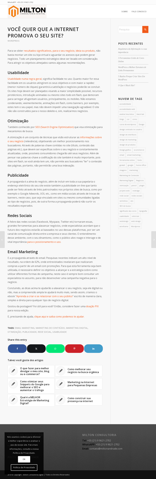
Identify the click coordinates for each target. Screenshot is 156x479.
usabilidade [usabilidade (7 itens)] (124, 216)
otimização (14, 331)
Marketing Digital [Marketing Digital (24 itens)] (126, 180)
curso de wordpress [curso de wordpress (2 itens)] (128, 124)
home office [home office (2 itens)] (141, 165)
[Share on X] (36, 348)
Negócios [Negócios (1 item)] (140, 180)
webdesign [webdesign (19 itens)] (124, 221)
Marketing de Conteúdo (50, 327)
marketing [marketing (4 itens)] (133, 170)
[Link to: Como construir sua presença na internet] (78, 399)
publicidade (29, 331)
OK (24, 459)
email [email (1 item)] (122, 155)
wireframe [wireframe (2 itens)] (124, 226)
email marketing (24, 327)
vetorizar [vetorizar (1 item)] (135, 216)
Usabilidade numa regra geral (25, 78)
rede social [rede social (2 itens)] (124, 196)
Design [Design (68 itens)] (141, 124)
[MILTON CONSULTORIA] (27, 11)
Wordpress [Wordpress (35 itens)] (135, 226)
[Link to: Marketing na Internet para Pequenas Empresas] (78, 384)
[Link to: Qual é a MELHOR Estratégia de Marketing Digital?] (31, 400)
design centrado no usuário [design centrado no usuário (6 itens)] (131, 129)
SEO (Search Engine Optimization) (54, 127)
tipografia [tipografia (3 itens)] (143, 211)
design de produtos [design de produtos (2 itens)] (127, 145)
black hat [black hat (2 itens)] (140, 114)
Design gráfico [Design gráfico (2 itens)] (125, 150)
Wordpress (14, 40)
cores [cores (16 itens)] (134, 119)
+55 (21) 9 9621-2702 (25, 2)
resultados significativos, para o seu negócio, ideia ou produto (59, 50)
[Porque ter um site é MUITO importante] (153, 239)
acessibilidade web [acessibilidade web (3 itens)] (127, 109)
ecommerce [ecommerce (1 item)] (139, 150)
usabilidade (60, 331)
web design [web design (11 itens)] (136, 221)
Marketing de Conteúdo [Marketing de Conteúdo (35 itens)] (129, 175)
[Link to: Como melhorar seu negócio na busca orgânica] (78, 370)
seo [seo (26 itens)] (131, 201)
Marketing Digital (77, 327)
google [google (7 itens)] (130, 165)
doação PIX (92, 306)
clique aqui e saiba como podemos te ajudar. (59, 316)
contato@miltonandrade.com (105, 448)
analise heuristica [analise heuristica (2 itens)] (127, 114)
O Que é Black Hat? (126, 85)
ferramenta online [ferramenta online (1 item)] (127, 160)
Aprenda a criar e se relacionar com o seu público (44, 296)
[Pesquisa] (133, 29)
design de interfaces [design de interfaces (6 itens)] (128, 134)
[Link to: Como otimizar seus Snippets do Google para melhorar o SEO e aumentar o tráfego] (31, 386)
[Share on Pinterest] (74, 348)
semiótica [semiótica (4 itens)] (124, 201)
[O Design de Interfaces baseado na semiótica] (2, 239)
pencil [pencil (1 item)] (133, 185)
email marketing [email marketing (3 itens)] (133, 155)
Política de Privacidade (24, 467)
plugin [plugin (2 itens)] (141, 185)
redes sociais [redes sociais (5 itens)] (136, 196)
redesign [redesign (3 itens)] (136, 190)
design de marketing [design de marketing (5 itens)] (128, 139)
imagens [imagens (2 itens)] (123, 170)
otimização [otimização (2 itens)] (124, 185)
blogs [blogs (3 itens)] (122, 119)
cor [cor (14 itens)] (128, 119)
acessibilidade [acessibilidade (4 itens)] (125, 104)
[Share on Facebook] (17, 348)
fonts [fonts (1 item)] (140, 160)
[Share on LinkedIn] (93, 348)
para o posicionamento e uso (44, 242)
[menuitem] (124, 11)
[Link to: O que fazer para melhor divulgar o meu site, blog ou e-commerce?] (31, 371)
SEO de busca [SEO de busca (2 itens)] (125, 206)
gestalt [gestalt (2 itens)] (122, 165)
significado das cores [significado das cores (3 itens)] (128, 211)
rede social (44, 331)
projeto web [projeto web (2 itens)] (125, 190)
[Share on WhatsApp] (55, 348)
